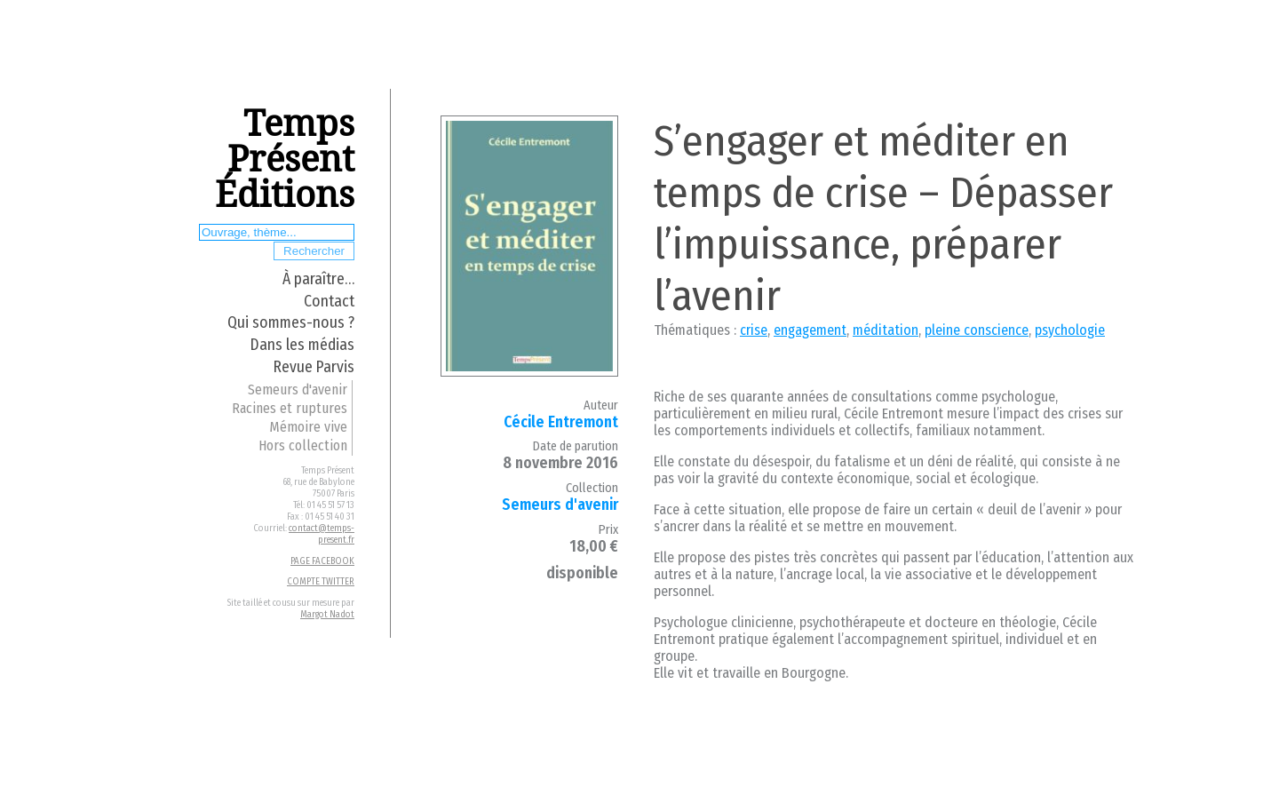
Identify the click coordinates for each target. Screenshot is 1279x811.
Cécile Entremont (561, 422)
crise (753, 330)
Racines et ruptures (289, 408)
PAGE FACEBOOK (322, 561)
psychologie (1070, 330)
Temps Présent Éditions (284, 159)
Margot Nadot (327, 614)
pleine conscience (977, 330)
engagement (810, 330)
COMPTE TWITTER (320, 581)
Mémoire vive (308, 426)
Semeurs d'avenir (297, 389)
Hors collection (302, 445)
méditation (885, 330)
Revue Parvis (314, 367)
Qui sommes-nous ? (290, 323)
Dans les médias (302, 345)
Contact (329, 301)
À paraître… (318, 279)
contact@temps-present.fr (321, 533)
